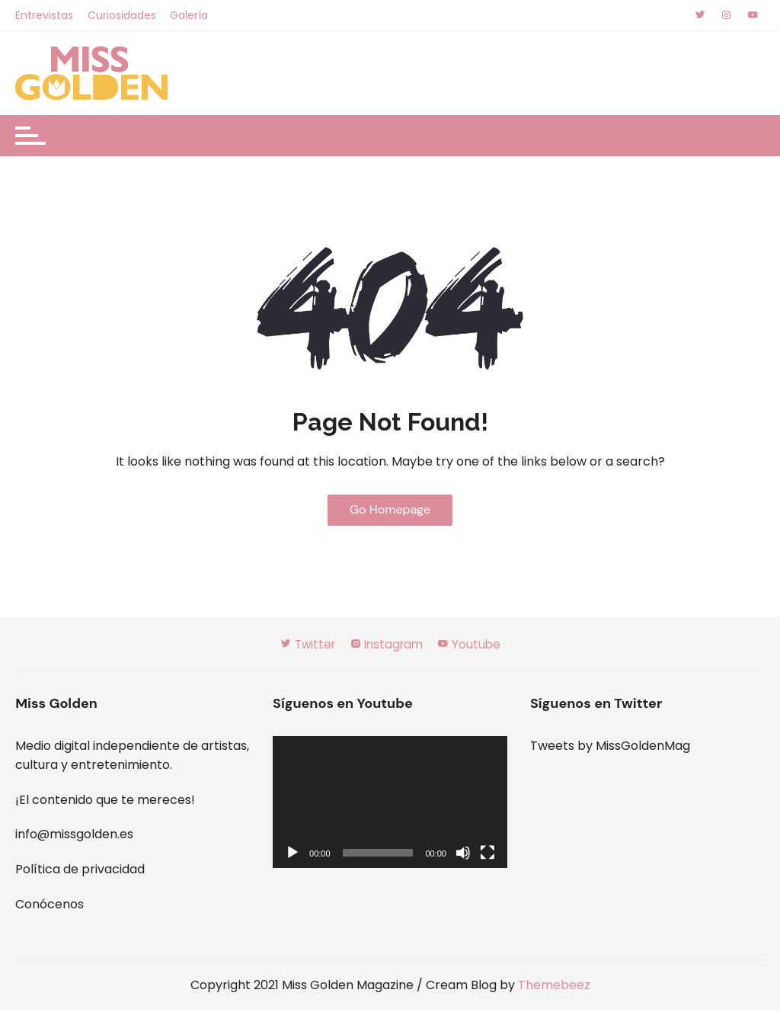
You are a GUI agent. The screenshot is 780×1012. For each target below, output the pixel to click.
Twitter (304, 646)
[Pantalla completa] (487, 854)
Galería (190, 15)
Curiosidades (122, 15)
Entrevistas (44, 15)
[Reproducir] (292, 854)
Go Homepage (390, 510)
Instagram (387, 646)
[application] (390, 803)
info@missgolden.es (74, 835)
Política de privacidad (80, 870)
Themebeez (554, 986)
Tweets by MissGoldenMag (610, 746)
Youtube (472, 646)
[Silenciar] (463, 854)
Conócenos (49, 905)
